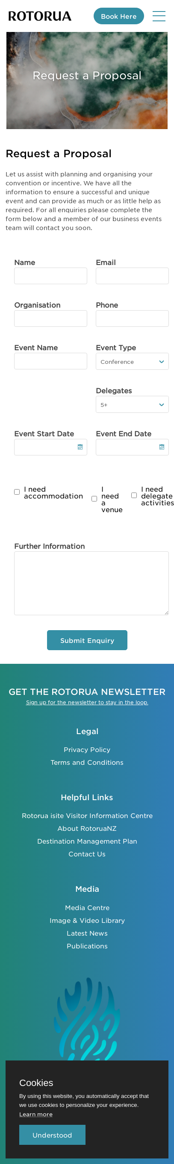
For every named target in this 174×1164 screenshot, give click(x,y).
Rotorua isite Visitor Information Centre (87, 815)
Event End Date (123, 433)
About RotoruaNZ (87, 828)
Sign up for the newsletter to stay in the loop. (87, 702)
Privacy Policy (87, 749)
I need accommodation (53, 492)
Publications (87, 946)
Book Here (119, 16)
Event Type (116, 347)
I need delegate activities (157, 495)
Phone (107, 304)
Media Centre (87, 907)
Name (24, 262)
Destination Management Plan (87, 841)
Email (106, 262)
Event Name (36, 347)
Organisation (37, 304)
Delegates (114, 390)
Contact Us (87, 854)
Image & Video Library (87, 920)
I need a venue (112, 499)
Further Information (49, 545)
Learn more (36, 1114)
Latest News (87, 933)
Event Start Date (44, 433)
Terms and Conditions (87, 762)
